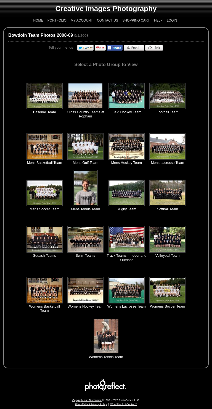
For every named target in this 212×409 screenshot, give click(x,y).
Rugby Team (126, 209)
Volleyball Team (167, 256)
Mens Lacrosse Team (167, 163)
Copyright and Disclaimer (87, 400)
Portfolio (57, 20)
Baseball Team (44, 112)
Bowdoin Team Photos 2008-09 (40, 35)
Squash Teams (44, 256)
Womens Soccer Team (167, 306)
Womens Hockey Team (86, 306)
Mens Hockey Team (126, 163)
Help (158, 20)
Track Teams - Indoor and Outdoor (127, 258)
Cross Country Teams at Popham (85, 114)
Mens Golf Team (85, 163)
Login (172, 20)
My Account (82, 20)
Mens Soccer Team (44, 209)
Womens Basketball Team (44, 309)
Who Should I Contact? (123, 404)
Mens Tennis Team (85, 209)
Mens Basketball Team (44, 163)
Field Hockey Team (126, 112)
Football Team (167, 112)
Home (38, 20)
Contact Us (107, 20)
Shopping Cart (136, 20)
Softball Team (167, 209)
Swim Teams (86, 256)
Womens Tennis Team (106, 357)
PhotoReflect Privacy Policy (91, 404)
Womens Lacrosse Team (126, 306)
